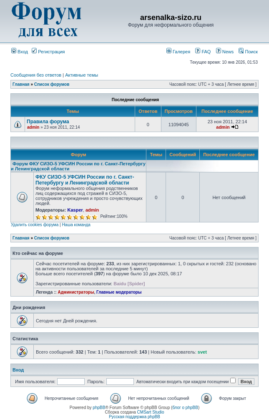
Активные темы (81, 74)
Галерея (178, 51)
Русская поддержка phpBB (134, 416)
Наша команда (76, 224)
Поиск (248, 51)
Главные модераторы (119, 292)
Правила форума (48, 122)
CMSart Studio (150, 412)
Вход (19, 51)
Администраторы (76, 292)
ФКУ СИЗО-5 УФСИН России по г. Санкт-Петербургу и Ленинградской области (84, 180)
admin (33, 127)
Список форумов (52, 84)
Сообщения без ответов (35, 74)
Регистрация (48, 51)
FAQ (203, 51)
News (223, 51)
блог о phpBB (185, 407)
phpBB (99, 407)
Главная (21, 84)
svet (202, 351)
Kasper (75, 209)
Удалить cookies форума (34, 224)
